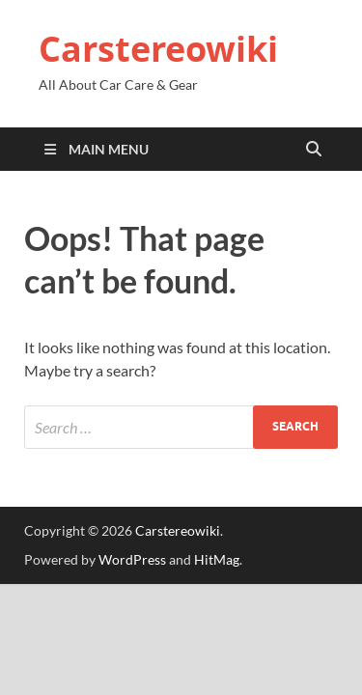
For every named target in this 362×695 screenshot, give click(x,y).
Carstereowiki (158, 48)
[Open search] (313, 149)
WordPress (132, 559)
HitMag (216, 559)
